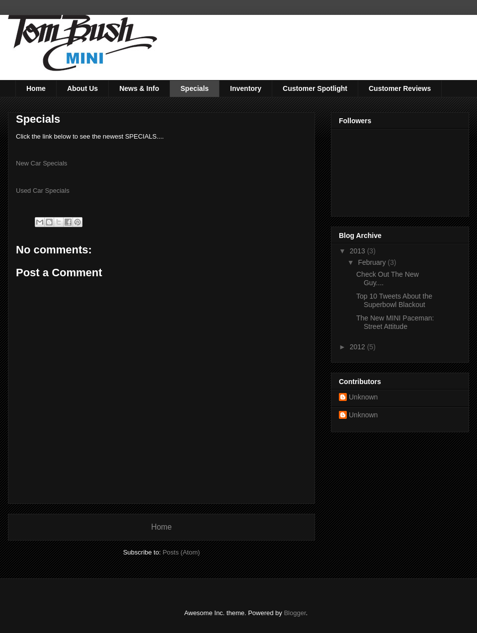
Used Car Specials (43, 190)
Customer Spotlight (315, 88)
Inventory (245, 88)
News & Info (139, 88)
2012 (358, 347)
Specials (194, 88)
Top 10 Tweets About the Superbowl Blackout (394, 300)
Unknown (363, 397)
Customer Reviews (400, 88)
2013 (358, 251)
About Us (82, 88)
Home (36, 88)
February (373, 262)
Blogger (295, 613)
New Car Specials (41, 163)
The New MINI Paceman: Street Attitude (395, 322)
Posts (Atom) (181, 552)
